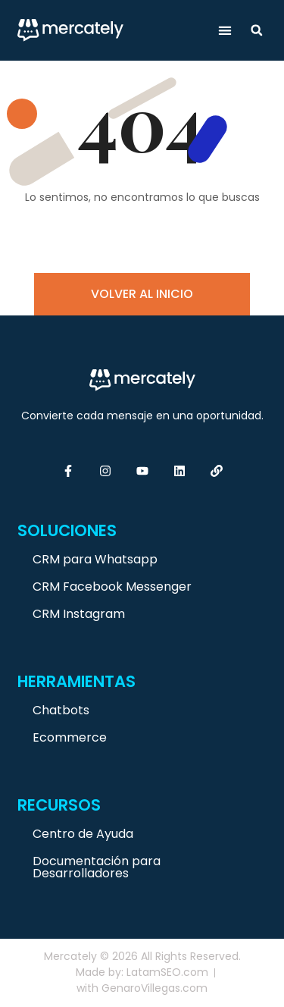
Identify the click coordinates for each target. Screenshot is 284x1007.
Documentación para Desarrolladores (97, 867)
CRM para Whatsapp (95, 559)
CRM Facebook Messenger (112, 586)
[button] (225, 30)
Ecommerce (70, 737)
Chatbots (61, 710)
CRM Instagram (79, 614)
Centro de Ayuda (83, 833)
